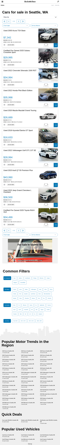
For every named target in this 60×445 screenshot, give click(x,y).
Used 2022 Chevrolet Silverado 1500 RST (19, 70)
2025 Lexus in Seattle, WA (27, 369)
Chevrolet (27, 298)
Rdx (36, 309)
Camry (31, 305)
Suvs (15, 278)
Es (34, 314)
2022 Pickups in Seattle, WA (8, 399)
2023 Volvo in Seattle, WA (8, 364)
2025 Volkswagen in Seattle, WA (47, 373)
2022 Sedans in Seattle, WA (27, 399)
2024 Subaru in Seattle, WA (8, 369)
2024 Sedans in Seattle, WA (46, 360)
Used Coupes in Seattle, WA (46, 440)
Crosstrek (26, 309)
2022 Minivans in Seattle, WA (9, 407)
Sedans (20, 278)
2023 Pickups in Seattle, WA (27, 386)
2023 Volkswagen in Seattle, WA (9, 377)
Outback (40, 314)
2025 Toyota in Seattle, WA (27, 356)
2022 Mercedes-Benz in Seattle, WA (48, 394)
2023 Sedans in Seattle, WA (8, 360)
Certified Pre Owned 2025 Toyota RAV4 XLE (19, 211)
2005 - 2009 (39, 320)
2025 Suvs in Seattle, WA (8, 351)
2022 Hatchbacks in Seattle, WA (9, 390)
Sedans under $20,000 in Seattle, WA (29, 421)
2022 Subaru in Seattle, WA (46, 399)
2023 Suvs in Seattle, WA (46, 351)
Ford (20, 293)
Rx (19, 305)
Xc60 (14, 309)
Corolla (48, 309)
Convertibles (22, 282)
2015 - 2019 (23, 320)
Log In (52, 5)
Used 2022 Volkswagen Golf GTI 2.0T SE (19, 150)
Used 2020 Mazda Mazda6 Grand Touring (19, 110)
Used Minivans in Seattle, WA (28, 440)
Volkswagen (33, 289)
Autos (2, 5)
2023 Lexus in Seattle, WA (46, 364)
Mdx (21, 314)
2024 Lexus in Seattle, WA (8, 373)
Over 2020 (15, 320)
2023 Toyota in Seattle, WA (27, 360)
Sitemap (30, 443)
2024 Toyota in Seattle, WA (8, 356)
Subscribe (57, 5)
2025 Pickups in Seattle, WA (27, 394)
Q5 (25, 314)
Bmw (40, 293)
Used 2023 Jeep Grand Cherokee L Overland (17, 191)
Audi (40, 289)
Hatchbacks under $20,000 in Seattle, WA (48, 422)
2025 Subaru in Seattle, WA (46, 377)
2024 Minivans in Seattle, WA (9, 403)
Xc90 (20, 309)
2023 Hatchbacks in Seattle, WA (47, 390)
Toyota (14, 289)
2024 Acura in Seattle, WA (8, 382)
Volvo (45, 289)
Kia (44, 298)
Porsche (49, 298)
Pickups (34, 278)
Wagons (15, 282)
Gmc (39, 298)
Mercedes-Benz (47, 293)
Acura (51, 289)
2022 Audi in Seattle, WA (27, 390)
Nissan (33, 298)
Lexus (20, 289)
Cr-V (30, 314)
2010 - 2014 (31, 320)
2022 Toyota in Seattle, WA (46, 382)
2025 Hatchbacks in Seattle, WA (47, 386)
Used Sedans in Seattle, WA (27, 435)
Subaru (26, 289)
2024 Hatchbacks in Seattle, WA (28, 377)
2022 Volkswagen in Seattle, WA (9, 394)
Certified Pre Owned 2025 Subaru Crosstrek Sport (16, 51)
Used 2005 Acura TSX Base (14, 30)
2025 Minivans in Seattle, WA (28, 403)
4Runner (24, 305)
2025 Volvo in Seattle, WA (27, 382)
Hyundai (26, 293)
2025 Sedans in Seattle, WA (27, 364)
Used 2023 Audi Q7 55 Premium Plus (18, 170)
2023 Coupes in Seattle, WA (46, 403)
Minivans (41, 278)
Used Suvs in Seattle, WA (8, 435)
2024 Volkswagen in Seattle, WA (28, 373)
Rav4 (14, 305)
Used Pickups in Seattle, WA (8, 440)
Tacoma (49, 305)
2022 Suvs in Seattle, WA (46, 356)
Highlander (42, 305)
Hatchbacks (27, 278)
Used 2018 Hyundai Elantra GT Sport (18, 130)
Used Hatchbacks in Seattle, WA (47, 435)
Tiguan (42, 309)
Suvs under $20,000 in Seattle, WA (10, 421)
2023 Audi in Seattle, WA (46, 369)
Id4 (32, 309)
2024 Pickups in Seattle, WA (8, 386)
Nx (36, 305)
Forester (15, 314)
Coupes (48, 278)
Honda (14, 293)
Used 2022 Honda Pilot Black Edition (17, 90)
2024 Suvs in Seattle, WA (27, 351)
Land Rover (33, 293)
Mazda (14, 298)
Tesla (20, 298)
